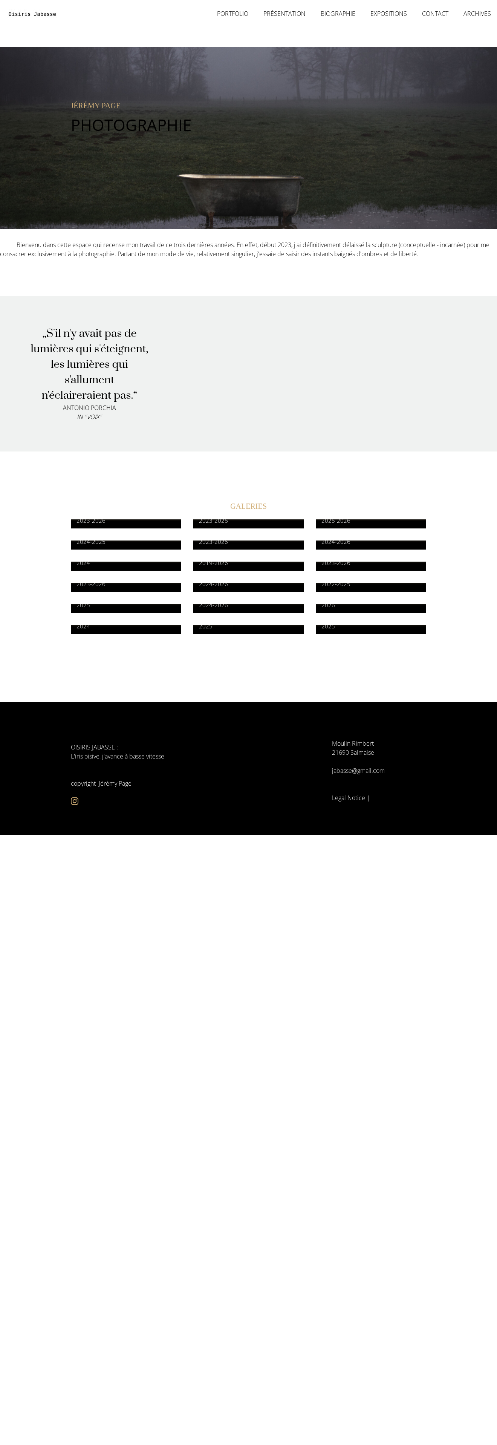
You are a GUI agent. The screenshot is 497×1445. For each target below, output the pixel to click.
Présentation (284, 14)
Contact (435, 14)
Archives (477, 14)
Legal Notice (348, 798)
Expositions (388, 14)
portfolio (232, 14)
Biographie (338, 14)
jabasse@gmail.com (358, 770)
